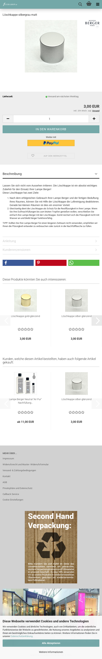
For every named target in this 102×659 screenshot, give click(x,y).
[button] (8, 119)
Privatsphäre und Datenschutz (17, 488)
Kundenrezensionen (16, 250)
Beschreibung (12, 174)
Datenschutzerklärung (21, 636)
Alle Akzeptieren (51, 643)
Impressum (8, 458)
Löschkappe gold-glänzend (25, 316)
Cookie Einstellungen (13, 499)
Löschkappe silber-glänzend (76, 316)
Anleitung (9, 241)
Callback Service (11, 494)
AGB (5, 482)
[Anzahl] (51, 119)
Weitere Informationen (51, 652)
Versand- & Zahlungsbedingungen (19, 470)
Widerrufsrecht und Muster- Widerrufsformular (26, 464)
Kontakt (6, 476)
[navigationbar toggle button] (97, 4)
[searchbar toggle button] (80, 4)
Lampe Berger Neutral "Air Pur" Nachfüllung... (25, 401)
